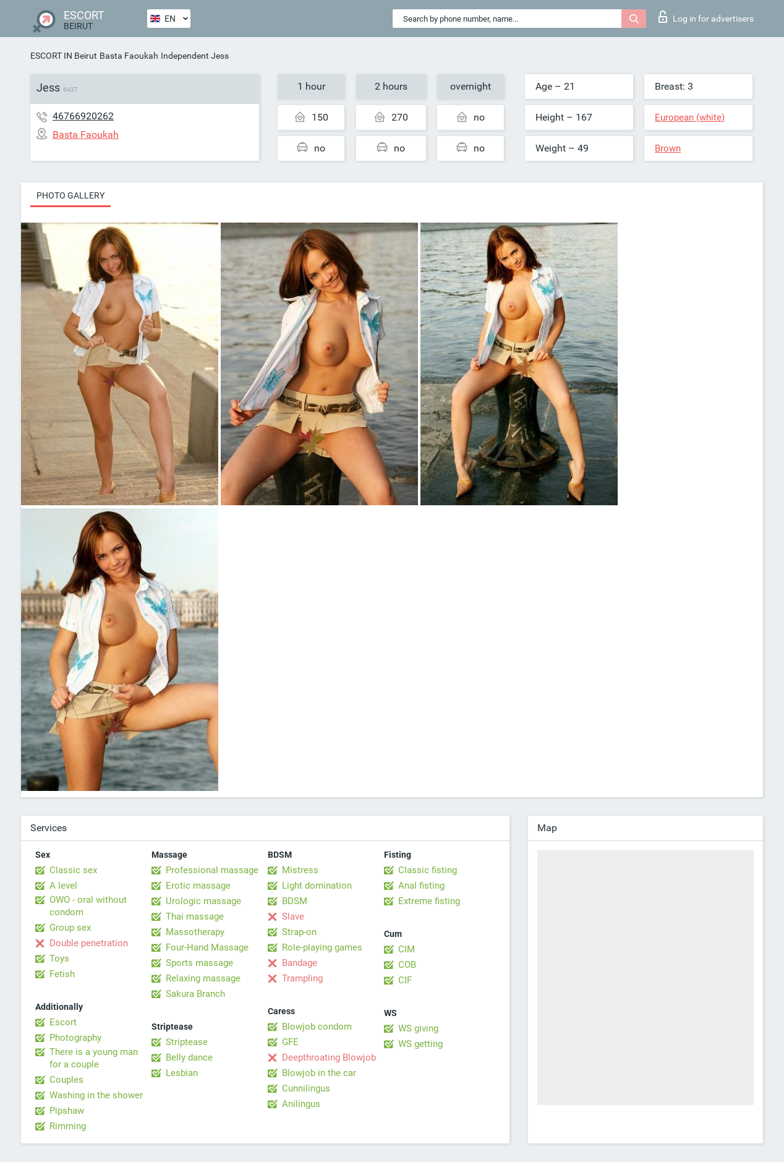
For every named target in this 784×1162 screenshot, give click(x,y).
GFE (290, 1042)
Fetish (62, 974)
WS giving (418, 1028)
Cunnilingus (306, 1088)
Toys (59, 958)
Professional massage (212, 870)
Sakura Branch (195, 993)
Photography (75, 1037)
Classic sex (73, 870)
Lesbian (182, 1073)
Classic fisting (427, 870)
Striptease (187, 1042)
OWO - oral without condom (88, 906)
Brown (668, 148)
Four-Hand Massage (207, 947)
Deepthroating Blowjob (329, 1057)
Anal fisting (421, 885)
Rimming (67, 1126)
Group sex (70, 927)
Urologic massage (203, 901)
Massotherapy (195, 932)
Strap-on (299, 932)
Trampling (302, 978)
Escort (63, 1022)
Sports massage (199, 962)
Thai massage (195, 916)
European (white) (690, 117)
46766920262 (83, 116)
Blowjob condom (317, 1026)
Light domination (317, 885)
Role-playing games (322, 947)
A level (63, 885)
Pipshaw (66, 1110)
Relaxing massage (203, 978)
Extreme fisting (429, 901)
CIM (406, 949)
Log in (706, 16)
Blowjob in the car (319, 1073)
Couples (66, 1079)
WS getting (420, 1043)
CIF (405, 980)
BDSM (294, 901)
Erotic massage (198, 885)
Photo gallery (70, 195)
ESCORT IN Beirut (63, 56)
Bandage (299, 962)
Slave (293, 916)
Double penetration (88, 943)
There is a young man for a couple (93, 1058)
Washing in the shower (96, 1095)
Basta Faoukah (129, 56)
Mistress (300, 870)
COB (407, 964)
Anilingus (301, 1103)
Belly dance (189, 1057)
